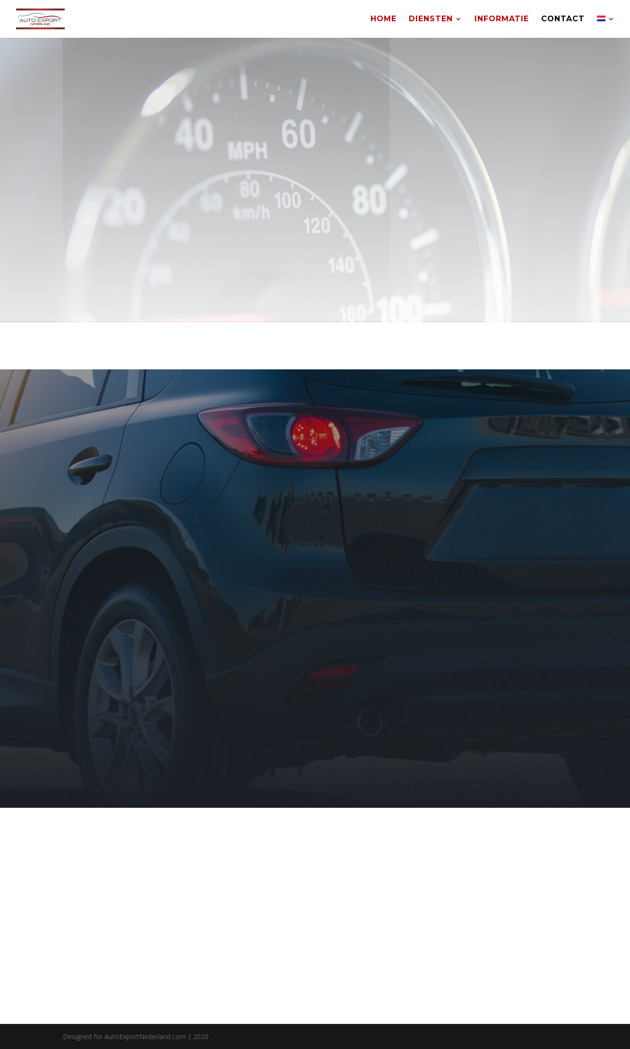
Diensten (431, 19)
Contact (563, 19)
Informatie (502, 19)
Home (384, 19)
